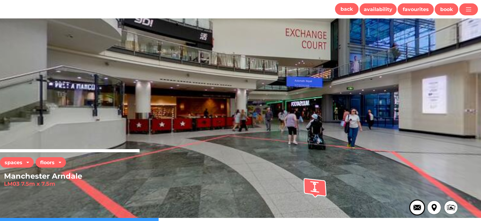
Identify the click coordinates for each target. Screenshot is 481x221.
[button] (347, 9)
